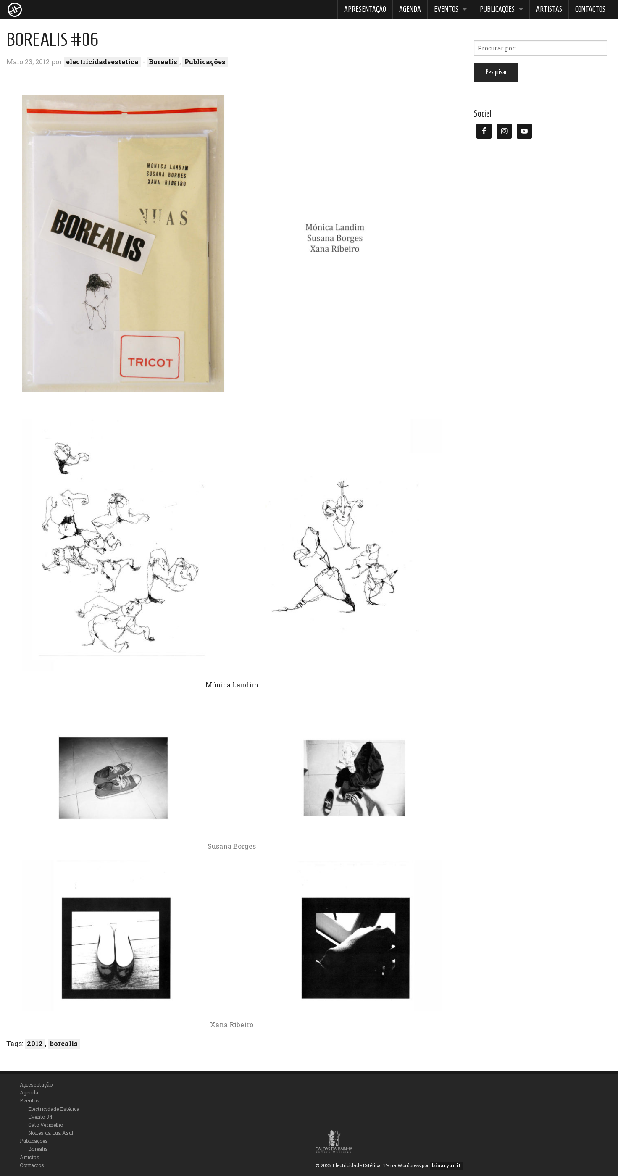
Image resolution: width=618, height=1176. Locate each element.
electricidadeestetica (102, 61)
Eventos (446, 9)
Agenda (410, 9)
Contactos (590, 9)
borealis (64, 1043)
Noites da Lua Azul (50, 1132)
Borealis (163, 61)
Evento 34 (40, 1116)
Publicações (497, 9)
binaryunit (446, 1165)
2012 (35, 1043)
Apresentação (365, 9)
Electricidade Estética (53, 1108)
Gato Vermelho (45, 1124)
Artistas (549, 9)
